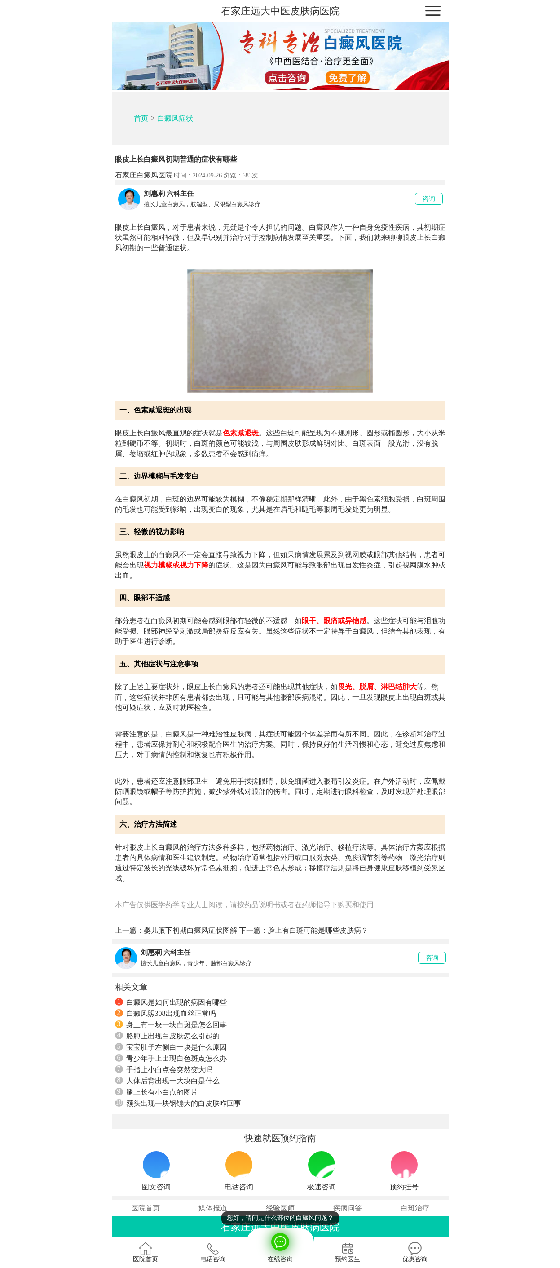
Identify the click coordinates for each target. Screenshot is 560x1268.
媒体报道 (212, 1208)
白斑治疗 (415, 1208)
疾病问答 (347, 1208)
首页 (141, 118)
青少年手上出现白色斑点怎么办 (171, 1058)
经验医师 (280, 1208)
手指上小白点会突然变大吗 (163, 1069)
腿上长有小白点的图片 (156, 1092)
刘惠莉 (154, 193)
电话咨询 (212, 1252)
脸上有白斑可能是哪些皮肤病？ (318, 930)
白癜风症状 (175, 118)
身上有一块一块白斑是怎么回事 (171, 1024)
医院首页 (145, 1208)
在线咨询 (280, 1245)
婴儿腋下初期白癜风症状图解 (190, 930)
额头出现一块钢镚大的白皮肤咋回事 (178, 1103)
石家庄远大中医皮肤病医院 (280, 11)
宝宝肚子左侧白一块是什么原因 (171, 1047)
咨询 (429, 198)
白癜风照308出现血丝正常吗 (165, 1013)
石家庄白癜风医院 (143, 175)
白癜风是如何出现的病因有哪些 (171, 1002)
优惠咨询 (415, 1252)
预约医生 (347, 1252)
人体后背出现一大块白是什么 (167, 1081)
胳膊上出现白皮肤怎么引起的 (167, 1036)
